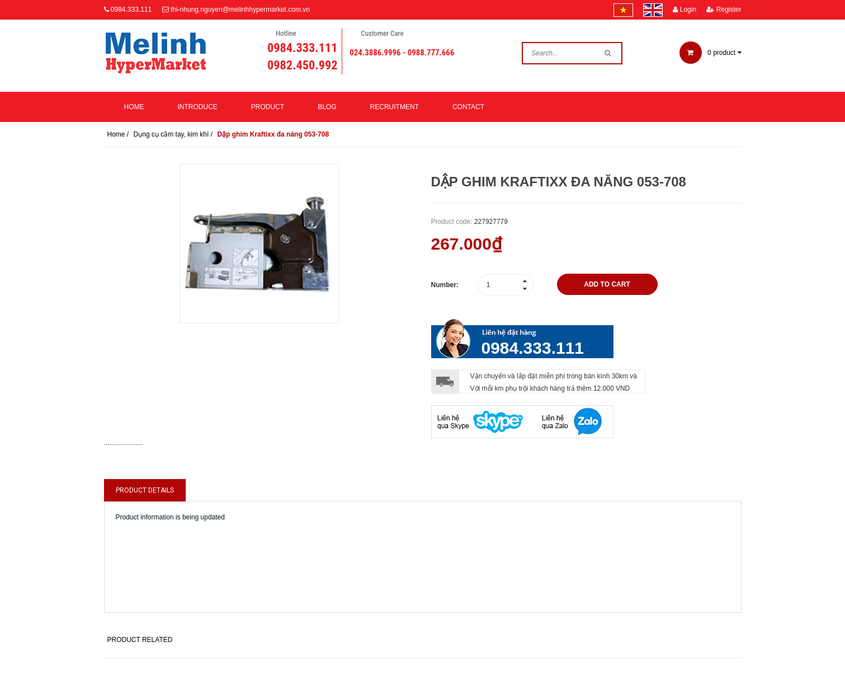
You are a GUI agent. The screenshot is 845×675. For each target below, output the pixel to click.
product (710, 53)
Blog (327, 107)
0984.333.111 (131, 9)
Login (684, 9)
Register (723, 9)
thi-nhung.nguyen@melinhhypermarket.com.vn (240, 9)
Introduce (198, 107)
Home (134, 107)
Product (267, 107)
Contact (468, 107)
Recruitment (394, 107)
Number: (445, 285)
